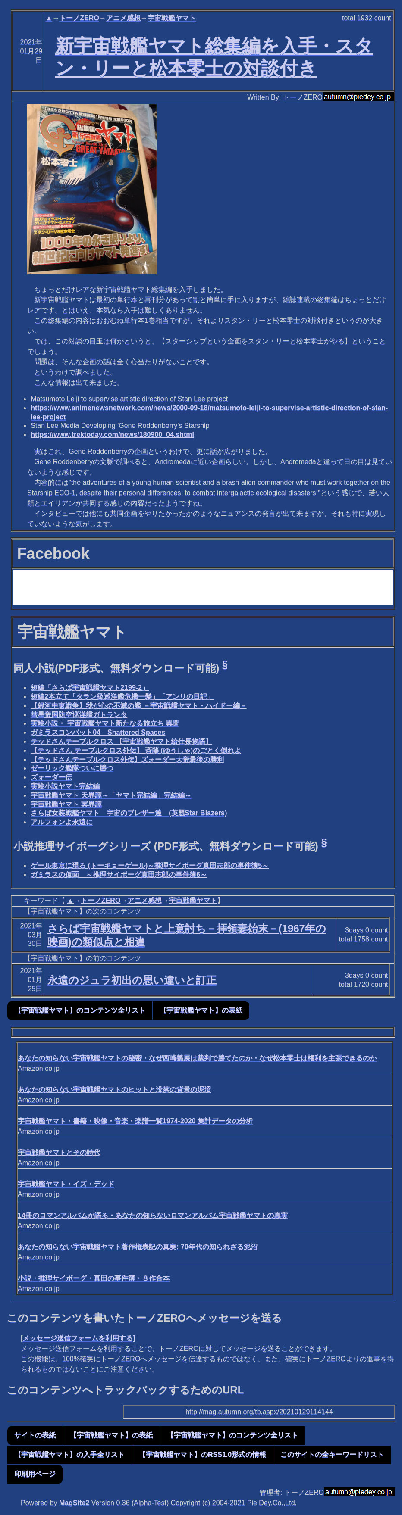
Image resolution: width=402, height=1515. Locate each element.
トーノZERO (79, 18)
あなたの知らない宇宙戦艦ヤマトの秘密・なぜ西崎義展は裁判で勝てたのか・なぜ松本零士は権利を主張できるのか (197, 1058)
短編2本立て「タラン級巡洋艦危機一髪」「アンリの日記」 (122, 696)
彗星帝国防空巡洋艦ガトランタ (79, 714)
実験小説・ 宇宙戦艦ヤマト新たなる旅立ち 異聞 (105, 723)
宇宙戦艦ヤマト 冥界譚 (66, 804)
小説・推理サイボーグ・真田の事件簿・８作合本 (94, 1278)
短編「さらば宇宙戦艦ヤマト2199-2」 (90, 687)
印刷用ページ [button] (35, 1474)
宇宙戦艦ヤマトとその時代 (59, 1152)
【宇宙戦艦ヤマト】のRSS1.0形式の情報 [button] (202, 1454)
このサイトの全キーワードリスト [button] (332, 1454)
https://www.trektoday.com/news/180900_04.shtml (112, 434)
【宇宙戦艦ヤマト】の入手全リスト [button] (69, 1454)
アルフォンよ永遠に (62, 822)
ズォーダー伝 (51, 777)
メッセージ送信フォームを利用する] (78, 1338)
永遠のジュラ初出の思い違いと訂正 (132, 980)
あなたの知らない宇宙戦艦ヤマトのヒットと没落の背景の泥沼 (114, 1089)
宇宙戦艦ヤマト (172, 18)
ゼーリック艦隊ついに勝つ (72, 768)
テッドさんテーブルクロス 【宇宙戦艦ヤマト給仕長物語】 (121, 741)
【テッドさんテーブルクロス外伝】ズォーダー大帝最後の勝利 (127, 759)
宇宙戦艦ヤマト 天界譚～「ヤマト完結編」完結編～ (111, 795)
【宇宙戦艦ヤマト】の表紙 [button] (201, 1010)
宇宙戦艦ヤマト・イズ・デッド (66, 1184)
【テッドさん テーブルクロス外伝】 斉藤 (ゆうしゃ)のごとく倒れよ (136, 750)
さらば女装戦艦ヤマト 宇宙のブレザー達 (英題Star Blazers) (129, 813)
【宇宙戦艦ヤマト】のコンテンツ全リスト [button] (79, 1010)
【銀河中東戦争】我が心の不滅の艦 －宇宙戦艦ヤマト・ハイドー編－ (138, 705)
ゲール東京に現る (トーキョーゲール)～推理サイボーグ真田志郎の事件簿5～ (150, 865)
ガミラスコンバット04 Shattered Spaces (98, 732)
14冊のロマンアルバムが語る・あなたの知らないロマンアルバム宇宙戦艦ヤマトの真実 (153, 1215)
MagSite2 (74, 1502)
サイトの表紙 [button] (35, 1435)
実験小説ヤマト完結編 (65, 786)
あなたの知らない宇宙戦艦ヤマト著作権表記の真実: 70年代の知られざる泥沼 (138, 1246)
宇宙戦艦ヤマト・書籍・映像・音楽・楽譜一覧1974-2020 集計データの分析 (135, 1121)
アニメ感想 (123, 18)
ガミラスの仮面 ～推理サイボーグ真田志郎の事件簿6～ (119, 874)
